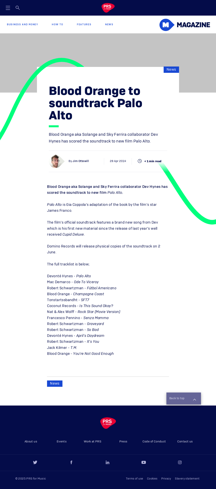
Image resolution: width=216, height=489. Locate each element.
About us (31, 441)
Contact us (185, 441)
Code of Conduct (154, 441)
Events (62, 441)
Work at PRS (92, 441)
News (109, 24)
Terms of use (134, 478)
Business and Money (22, 24)
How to (57, 24)
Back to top (182, 399)
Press (123, 441)
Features (84, 24)
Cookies (152, 478)
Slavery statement (187, 478)
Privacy (166, 478)
